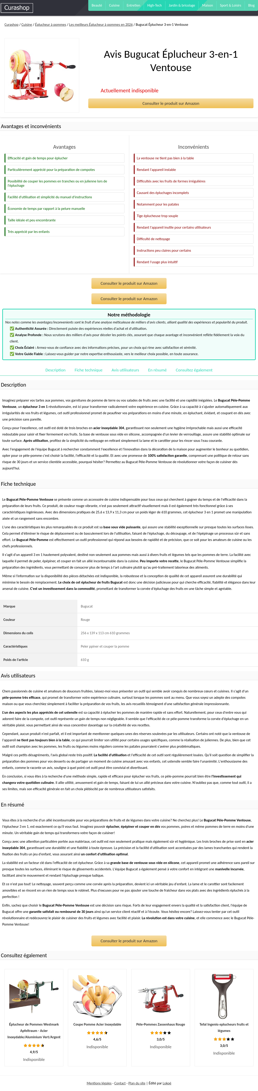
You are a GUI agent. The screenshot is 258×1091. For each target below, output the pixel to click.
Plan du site (136, 1083)
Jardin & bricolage (182, 5)
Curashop (11, 24)
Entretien (133, 5)
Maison (207, 5)
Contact (120, 1083)
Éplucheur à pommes (50, 24)
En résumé (157, 370)
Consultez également (194, 370)
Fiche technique (89, 370)
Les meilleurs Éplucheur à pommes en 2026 (101, 24)
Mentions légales (99, 1083)
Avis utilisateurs (125, 370)
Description (55, 370)
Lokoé (167, 1083)
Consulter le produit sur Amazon (170, 103)
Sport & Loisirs (230, 5)
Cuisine (114, 5)
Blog (251, 5)
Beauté (97, 5)
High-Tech (154, 5)
